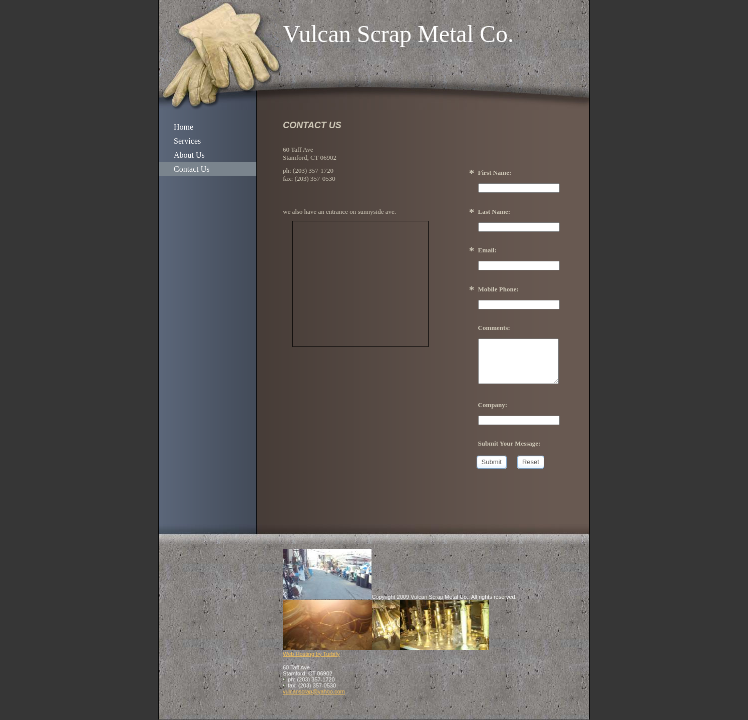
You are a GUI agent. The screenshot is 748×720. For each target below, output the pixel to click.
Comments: (494, 327)
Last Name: (494, 211)
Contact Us (192, 169)
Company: (493, 405)
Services (187, 141)
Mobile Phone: (498, 289)
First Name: (495, 172)
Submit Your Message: (509, 443)
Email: (487, 250)
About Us (189, 155)
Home (183, 127)
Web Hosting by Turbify (311, 654)
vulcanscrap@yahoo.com (314, 691)
